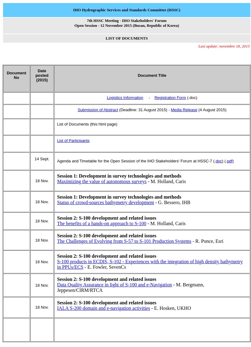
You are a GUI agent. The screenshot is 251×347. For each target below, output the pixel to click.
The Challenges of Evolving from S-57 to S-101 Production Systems (124, 241)
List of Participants (73, 140)
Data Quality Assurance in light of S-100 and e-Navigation (114, 284)
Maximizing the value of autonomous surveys (102, 181)
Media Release (184, 110)
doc (219, 161)
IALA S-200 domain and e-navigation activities (103, 308)
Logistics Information (125, 97)
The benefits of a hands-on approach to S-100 (101, 223)
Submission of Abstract (98, 110)
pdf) (230, 161)
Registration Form (170, 97)
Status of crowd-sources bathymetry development (105, 202)
